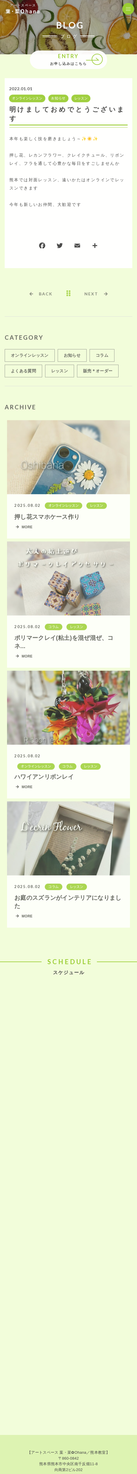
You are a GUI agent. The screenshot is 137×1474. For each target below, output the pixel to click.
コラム (102, 358)
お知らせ (58, 99)
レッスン (80, 99)
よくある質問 (23, 373)
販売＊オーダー (97, 373)
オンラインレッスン (26, 99)
